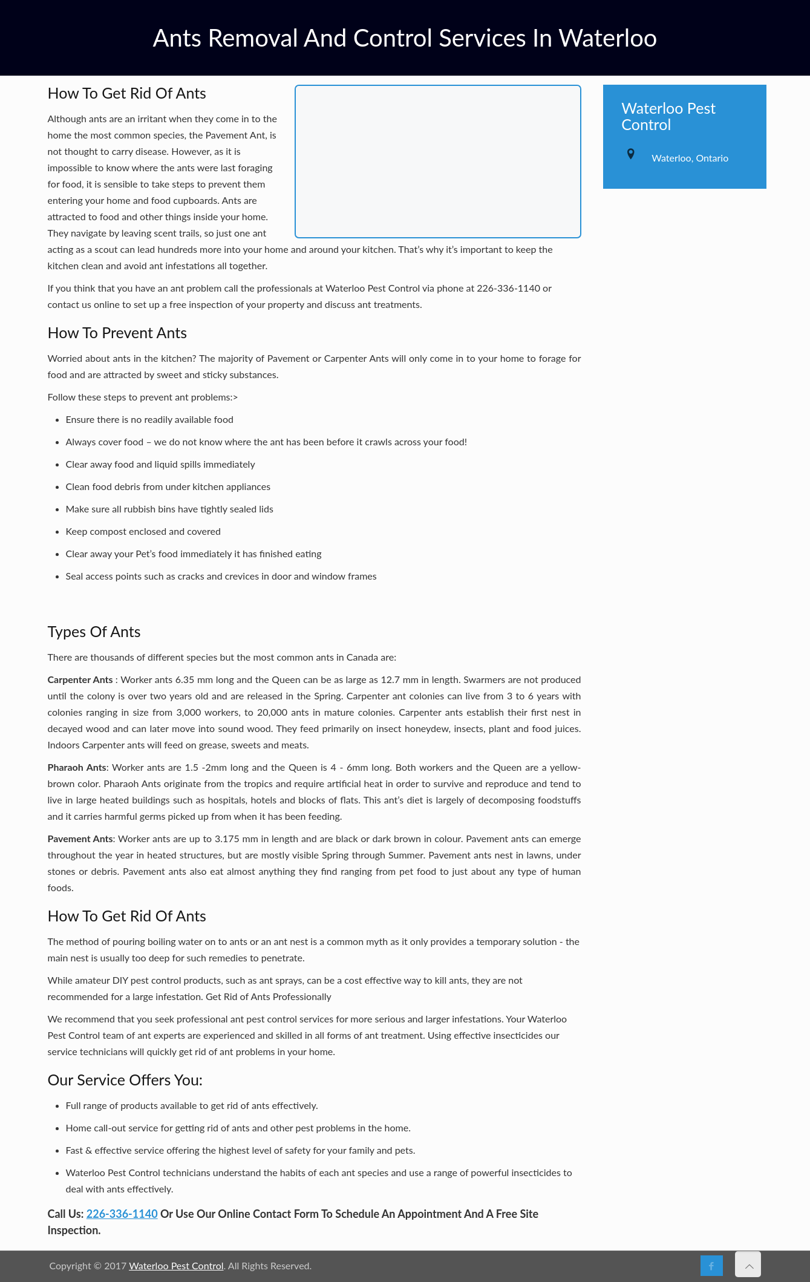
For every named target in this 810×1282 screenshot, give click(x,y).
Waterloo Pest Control (176, 1265)
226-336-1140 (122, 1213)
